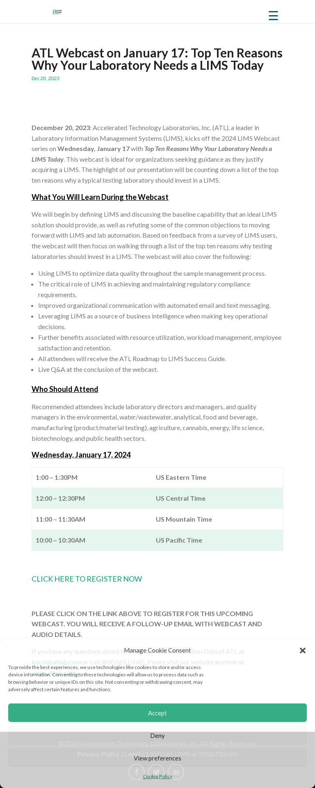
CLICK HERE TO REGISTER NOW (87, 578)
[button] (303, 650)
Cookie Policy (157, 776)
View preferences (157, 758)
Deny (157, 735)
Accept (157, 713)
